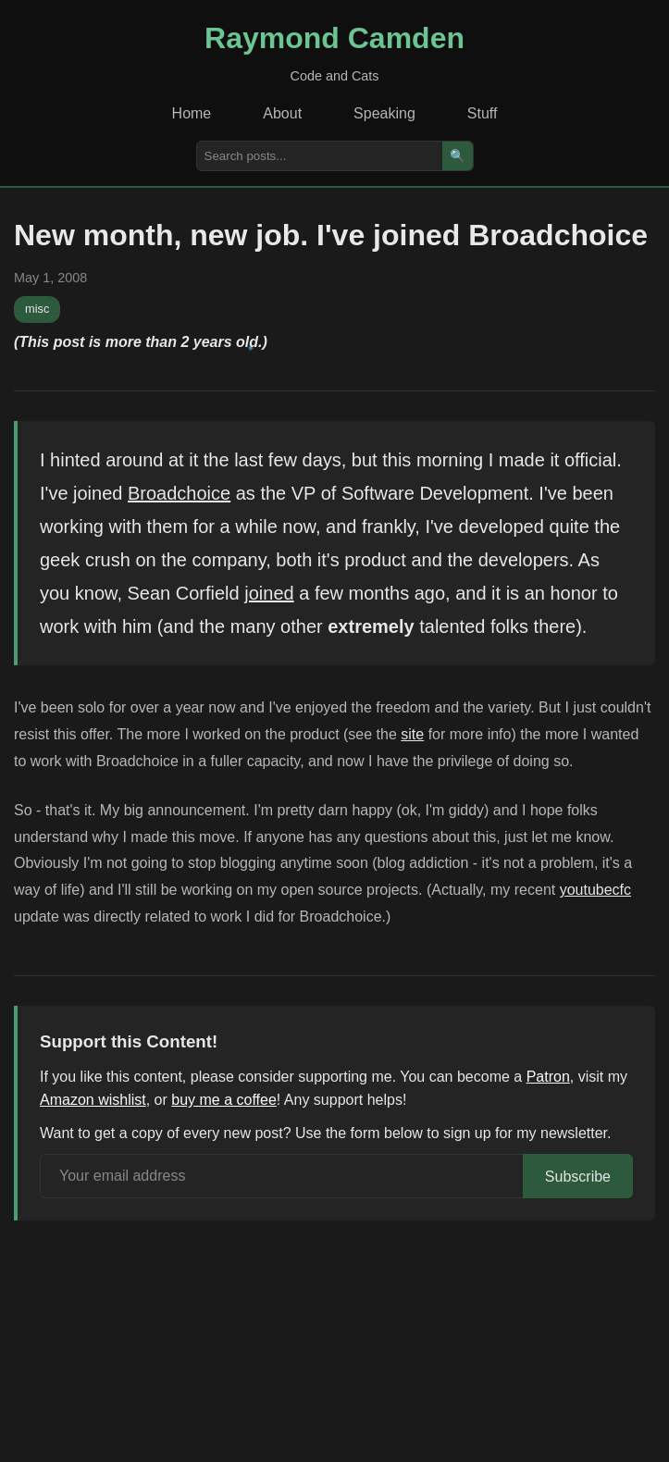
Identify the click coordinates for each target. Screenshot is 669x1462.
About (282, 113)
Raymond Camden (334, 38)
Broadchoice (179, 493)
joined (268, 593)
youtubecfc (595, 890)
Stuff (482, 113)
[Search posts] (319, 156)
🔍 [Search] (457, 156)
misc (37, 309)
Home (192, 113)
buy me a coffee (224, 1100)
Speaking (384, 113)
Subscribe (578, 1176)
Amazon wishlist (93, 1100)
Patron (548, 1076)
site (412, 734)
